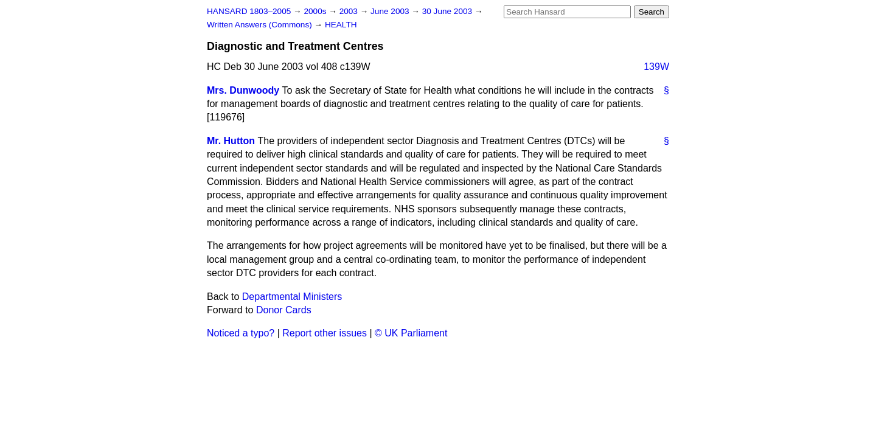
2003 (349, 11)
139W (656, 66)
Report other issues (324, 333)
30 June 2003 (448, 11)
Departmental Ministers (292, 296)
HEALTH (341, 24)
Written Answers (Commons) (261, 24)
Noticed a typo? (240, 333)
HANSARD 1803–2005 (249, 11)
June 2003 (390, 11)
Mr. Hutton (231, 141)
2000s (316, 11)
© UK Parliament (411, 333)
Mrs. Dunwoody (243, 90)
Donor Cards (283, 310)
